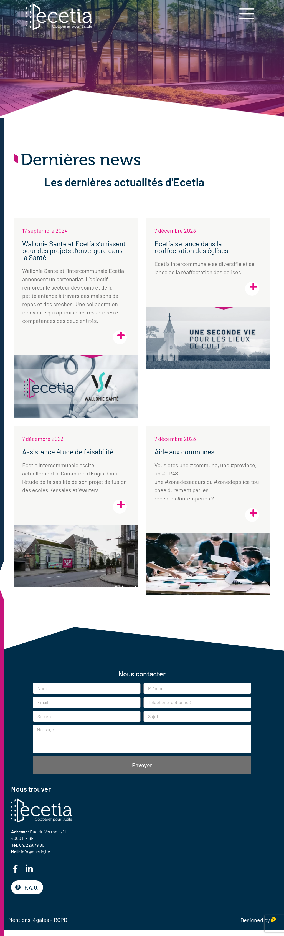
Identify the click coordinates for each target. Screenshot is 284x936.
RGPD (60, 919)
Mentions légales (28, 919)
